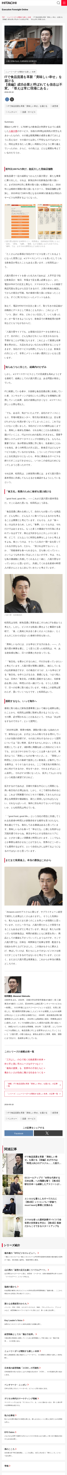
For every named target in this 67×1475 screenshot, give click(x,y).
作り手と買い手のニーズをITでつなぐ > (23, 1064)
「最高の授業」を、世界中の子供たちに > (24, 1068)
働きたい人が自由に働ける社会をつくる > (24, 1072)
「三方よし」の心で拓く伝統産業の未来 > (24, 1059)
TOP (3, 17)
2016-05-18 (9, 92)
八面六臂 (13, 131)
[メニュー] (64, 3)
